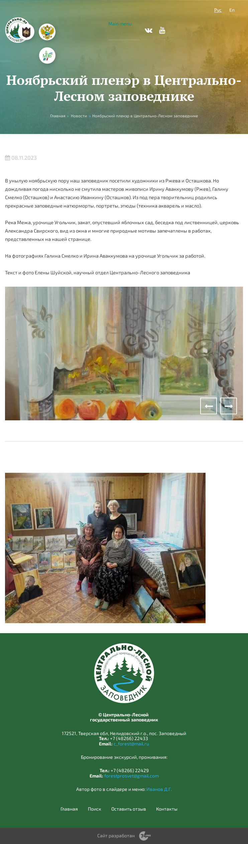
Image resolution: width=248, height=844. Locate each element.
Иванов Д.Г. (159, 789)
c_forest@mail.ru (131, 743)
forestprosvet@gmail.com (131, 776)
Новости (79, 115)
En (232, 10)
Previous (208, 406)
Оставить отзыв (128, 809)
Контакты (166, 809)
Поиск (94, 809)
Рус (218, 10)
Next (228, 406)
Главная (69, 809)
